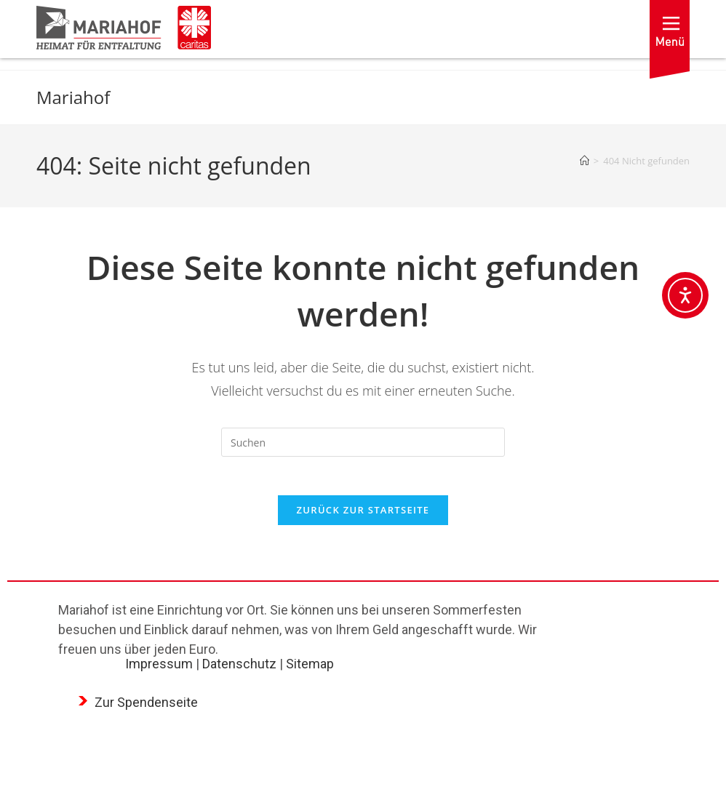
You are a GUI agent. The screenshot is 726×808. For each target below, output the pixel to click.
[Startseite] (584, 160)
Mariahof (73, 97)
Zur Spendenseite (146, 708)
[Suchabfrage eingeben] (363, 442)
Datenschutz (239, 669)
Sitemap (310, 669)
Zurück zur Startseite (363, 515)
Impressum (159, 669)
